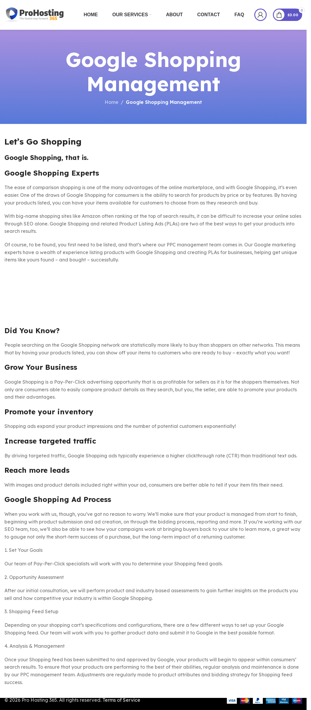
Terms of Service (121, 700)
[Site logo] (34, 14)
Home (111, 102)
